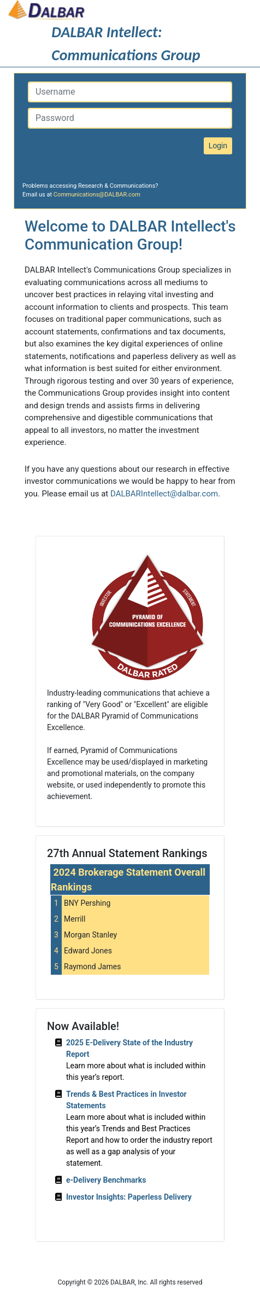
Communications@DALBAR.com (97, 194)
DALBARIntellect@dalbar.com (164, 494)
